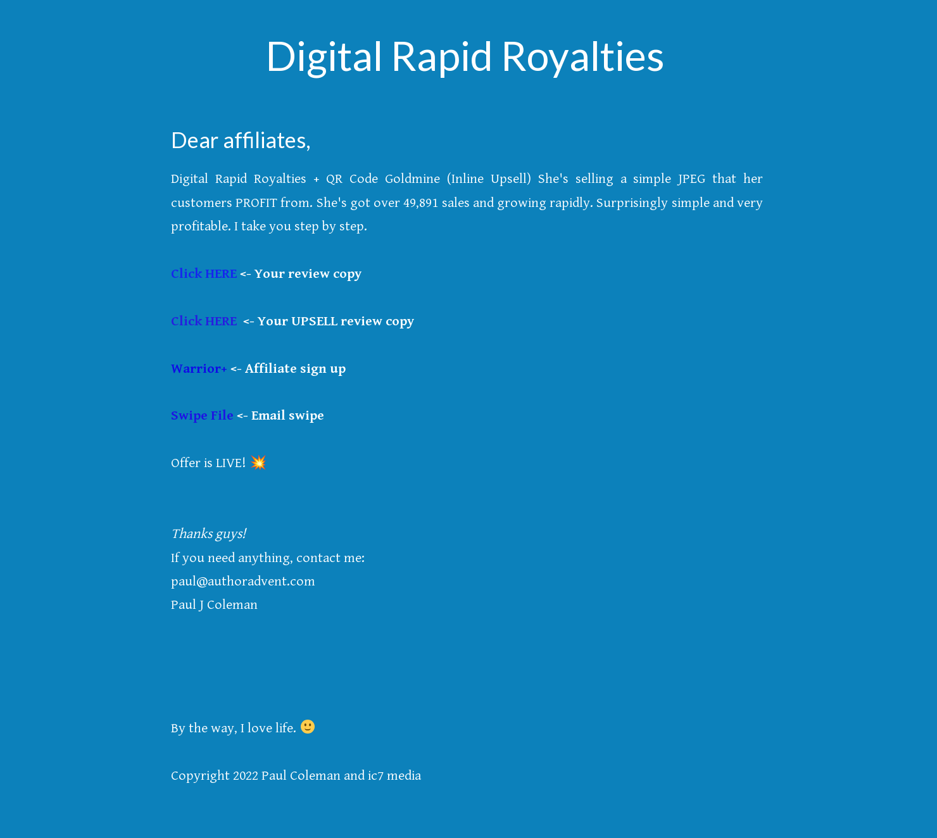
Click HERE (204, 274)
